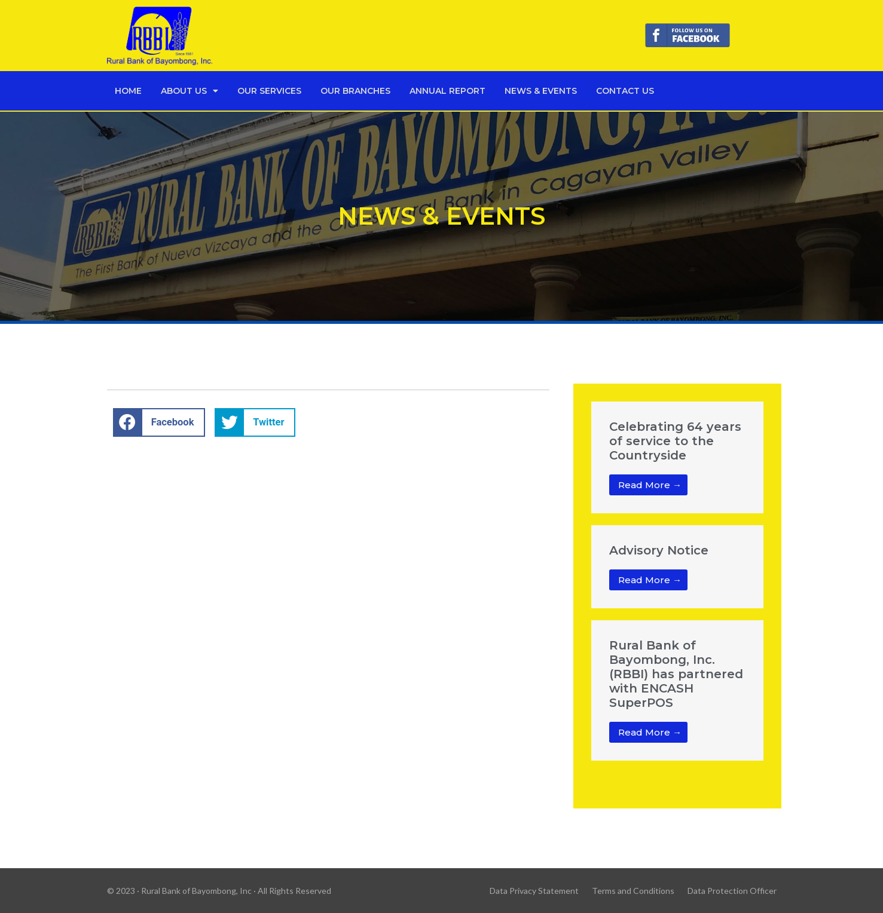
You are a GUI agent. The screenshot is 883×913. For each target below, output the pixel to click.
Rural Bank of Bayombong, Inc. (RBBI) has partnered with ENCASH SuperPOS (676, 674)
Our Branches (355, 90)
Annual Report (447, 90)
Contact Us (625, 90)
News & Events (541, 90)
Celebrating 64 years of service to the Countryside (675, 440)
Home (128, 90)
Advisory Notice (658, 550)
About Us (189, 91)
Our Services (269, 90)
